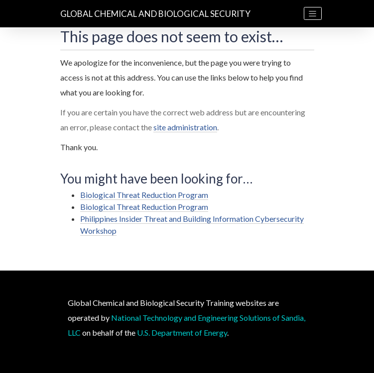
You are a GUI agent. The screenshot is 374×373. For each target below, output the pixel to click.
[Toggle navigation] (313, 13)
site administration (185, 127)
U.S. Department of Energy (182, 332)
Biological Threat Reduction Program (144, 194)
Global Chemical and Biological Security (155, 13)
